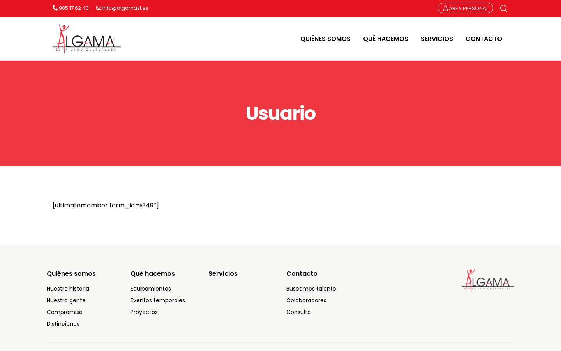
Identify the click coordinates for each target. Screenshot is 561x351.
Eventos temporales (158, 300)
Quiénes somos (71, 273)
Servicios (223, 273)
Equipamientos (151, 288)
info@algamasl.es (122, 8)
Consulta (298, 312)
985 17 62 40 (71, 8)
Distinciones (63, 324)
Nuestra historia (68, 288)
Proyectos (144, 312)
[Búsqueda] (503, 8)
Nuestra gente (66, 300)
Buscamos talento (311, 288)
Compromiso (65, 312)
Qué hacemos (153, 273)
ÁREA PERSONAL (465, 8)
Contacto (302, 273)
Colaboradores (306, 300)
